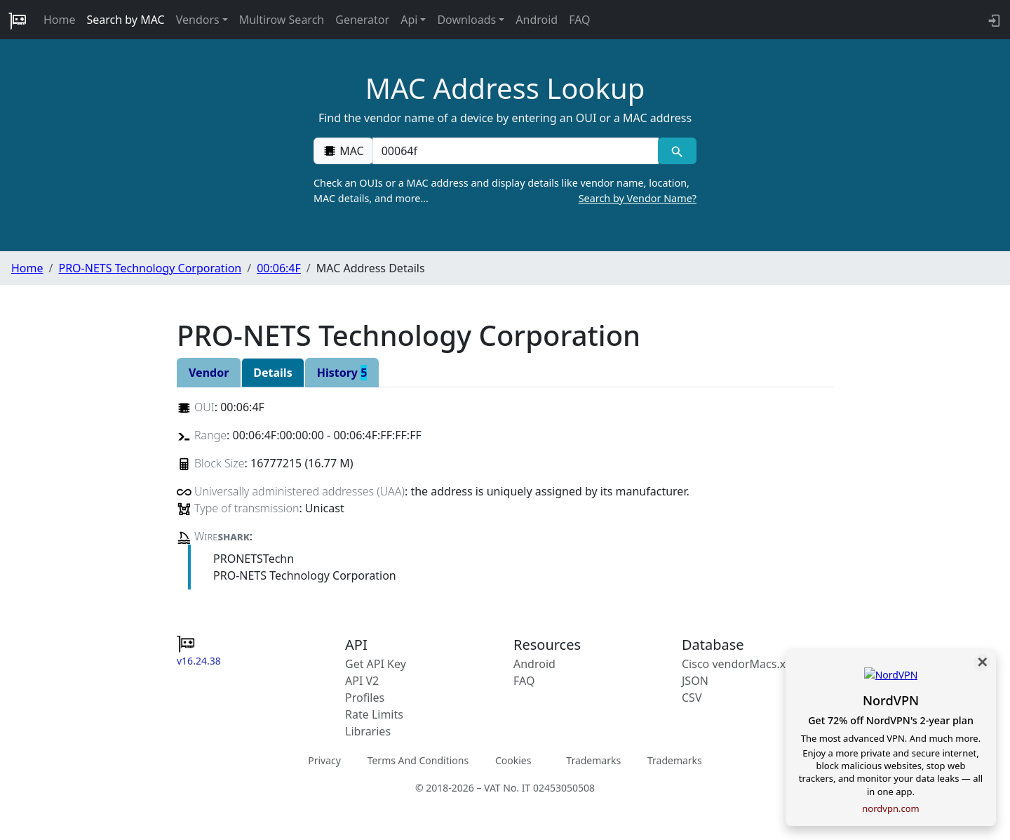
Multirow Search (281, 19)
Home (59, 19)
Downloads (466, 19)
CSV (692, 697)
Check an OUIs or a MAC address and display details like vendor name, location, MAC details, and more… (505, 191)
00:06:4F (279, 268)
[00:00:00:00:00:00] (515, 151)
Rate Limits (374, 714)
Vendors (198, 19)
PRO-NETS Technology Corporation (149, 268)
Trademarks (593, 759)
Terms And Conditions (418, 759)
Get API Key (375, 664)
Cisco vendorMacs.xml (740, 664)
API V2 (362, 680)
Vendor (209, 372)
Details (272, 372)
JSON (695, 680)
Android (537, 19)
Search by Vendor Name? (637, 198)
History (342, 372)
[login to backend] (993, 19)
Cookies (513, 759)
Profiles (364, 697)
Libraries (368, 731)
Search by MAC (126, 19)
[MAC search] (677, 151)
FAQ (579, 19)
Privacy (324, 759)
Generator (362, 19)
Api (408, 19)
